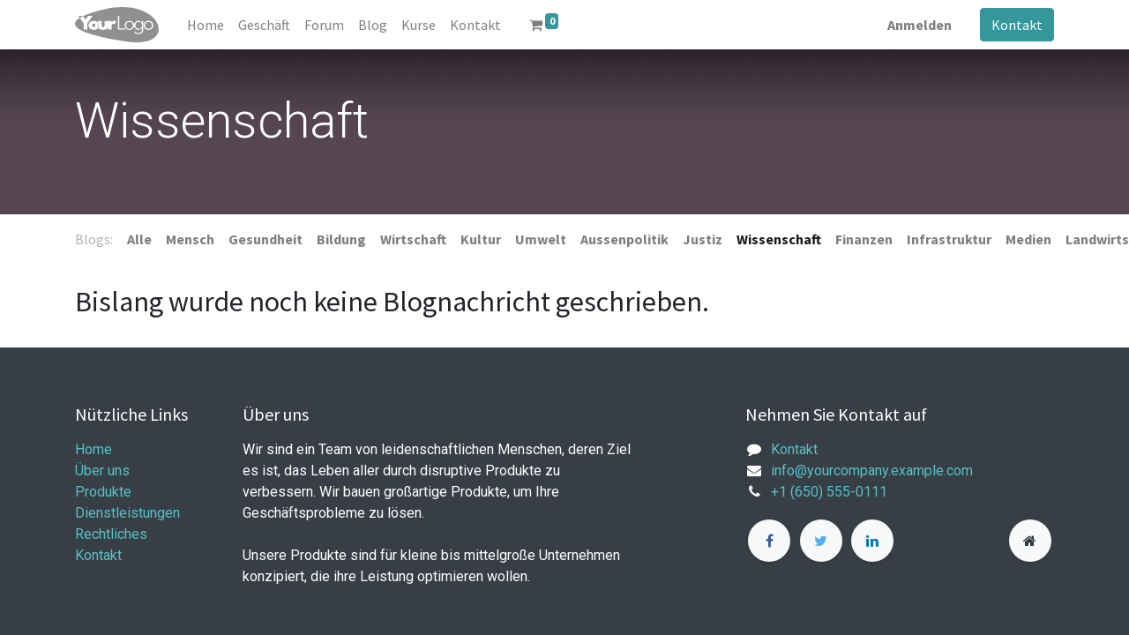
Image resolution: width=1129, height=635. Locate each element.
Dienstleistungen (127, 512)
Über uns (102, 470)
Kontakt (1017, 25)
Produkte (103, 491)
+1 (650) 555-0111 (829, 491)
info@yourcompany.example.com (872, 470)
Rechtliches (111, 534)
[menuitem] (205, 24)
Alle (139, 239)
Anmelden (919, 25)
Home (93, 449)
